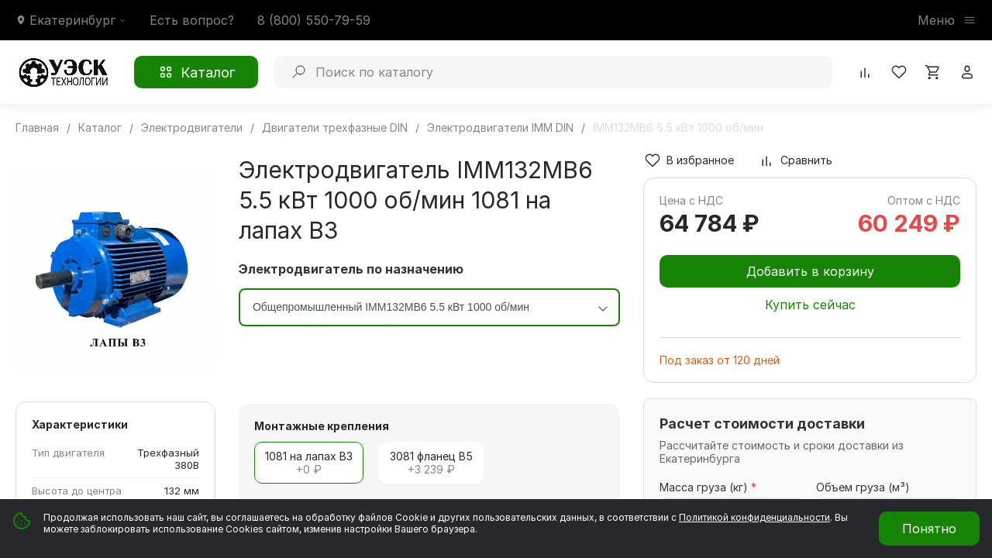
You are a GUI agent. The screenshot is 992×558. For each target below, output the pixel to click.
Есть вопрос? (192, 20)
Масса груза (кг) (708, 487)
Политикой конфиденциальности (754, 517)
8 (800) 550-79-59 (313, 20)
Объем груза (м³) (863, 487)
